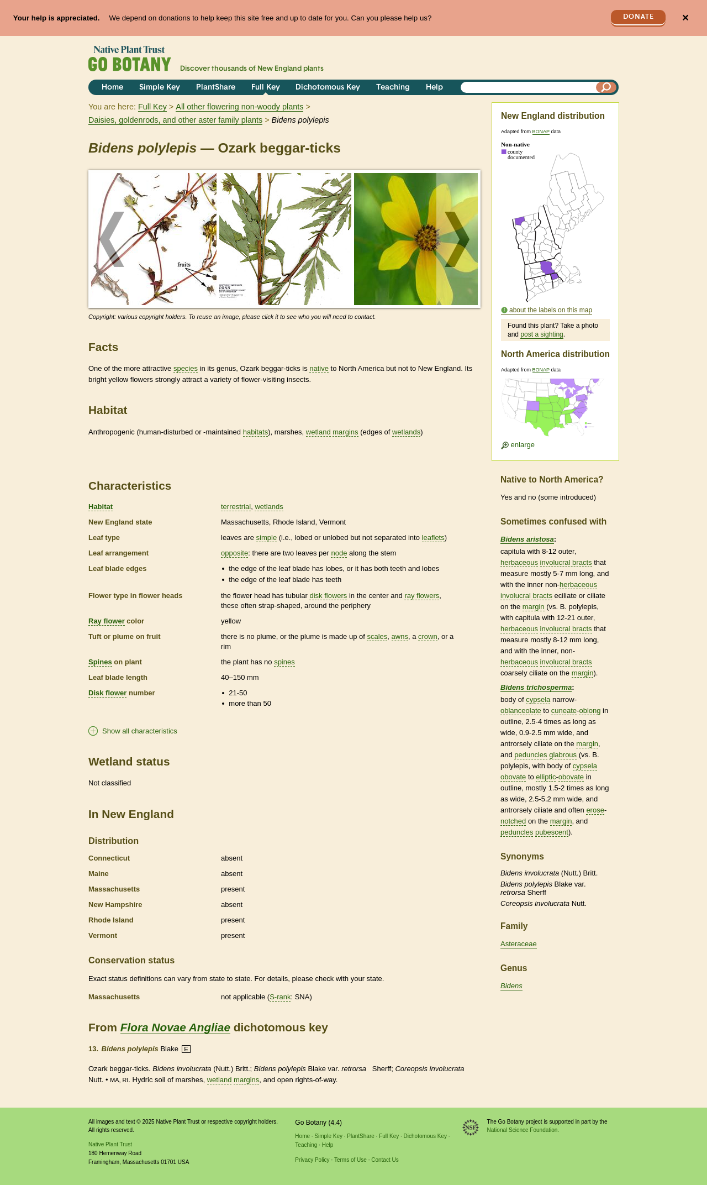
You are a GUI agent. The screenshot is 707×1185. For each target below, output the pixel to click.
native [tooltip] (319, 368)
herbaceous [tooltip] (519, 562)
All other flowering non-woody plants (239, 106)
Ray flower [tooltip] (106, 621)
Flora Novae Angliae (175, 1027)
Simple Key (159, 87)
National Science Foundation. (523, 1130)
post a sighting (541, 334)
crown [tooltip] (427, 636)
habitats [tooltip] (255, 432)
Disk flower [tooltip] (107, 693)
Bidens (511, 986)
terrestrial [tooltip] (236, 506)
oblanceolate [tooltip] (520, 710)
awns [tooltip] (400, 636)
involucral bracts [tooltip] (566, 562)
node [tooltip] (339, 553)
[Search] (606, 87)
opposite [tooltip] (234, 553)
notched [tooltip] (513, 821)
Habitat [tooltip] (100, 506)
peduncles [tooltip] (530, 755)
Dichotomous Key (328, 87)
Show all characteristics (139, 731)
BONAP (541, 131)
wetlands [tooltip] (406, 432)
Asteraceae (518, 944)
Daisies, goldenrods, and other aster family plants (175, 120)
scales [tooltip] (377, 636)
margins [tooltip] (345, 432)
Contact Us (384, 1160)
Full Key (265, 87)
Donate (638, 16)
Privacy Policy (312, 1160)
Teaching (393, 87)
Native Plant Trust (110, 1144)
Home (112, 87)
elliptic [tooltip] (546, 777)
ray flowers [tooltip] (421, 595)
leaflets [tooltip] (433, 537)
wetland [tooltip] (318, 432)
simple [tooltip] (266, 537)
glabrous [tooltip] (563, 755)
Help (434, 87)
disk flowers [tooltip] (328, 595)
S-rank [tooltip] (280, 997)
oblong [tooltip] (589, 710)
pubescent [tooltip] (551, 832)
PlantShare (215, 87)
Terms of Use (350, 1160)
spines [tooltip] (284, 662)
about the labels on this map (550, 310)
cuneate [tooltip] (564, 710)
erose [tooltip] (595, 810)
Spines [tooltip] (100, 662)
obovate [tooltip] (513, 777)
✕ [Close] (685, 18)
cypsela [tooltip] (538, 699)
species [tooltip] (185, 368)
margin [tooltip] (534, 606)
